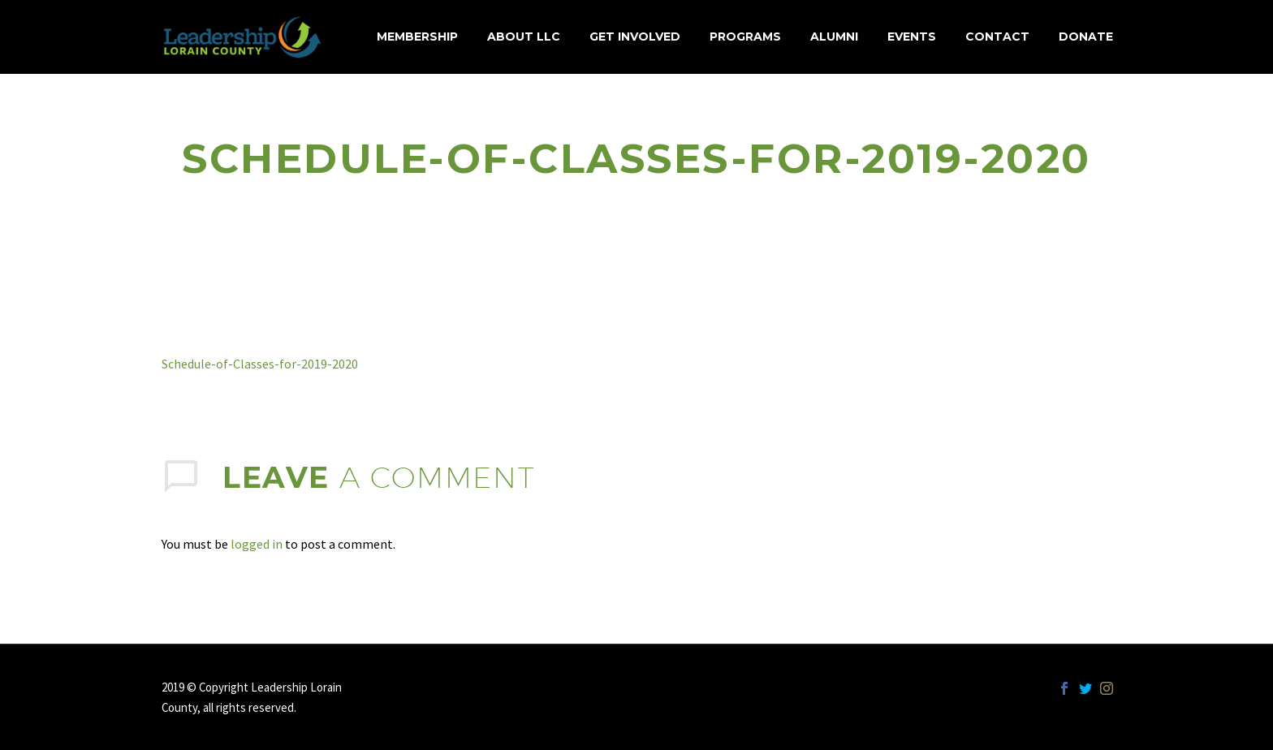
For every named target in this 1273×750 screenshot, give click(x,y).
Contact (997, 36)
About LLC (523, 36)
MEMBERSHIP (417, 36)
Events (911, 36)
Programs (745, 36)
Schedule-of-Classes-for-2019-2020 (260, 364)
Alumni (834, 36)
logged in (257, 544)
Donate (1086, 36)
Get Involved (634, 36)
